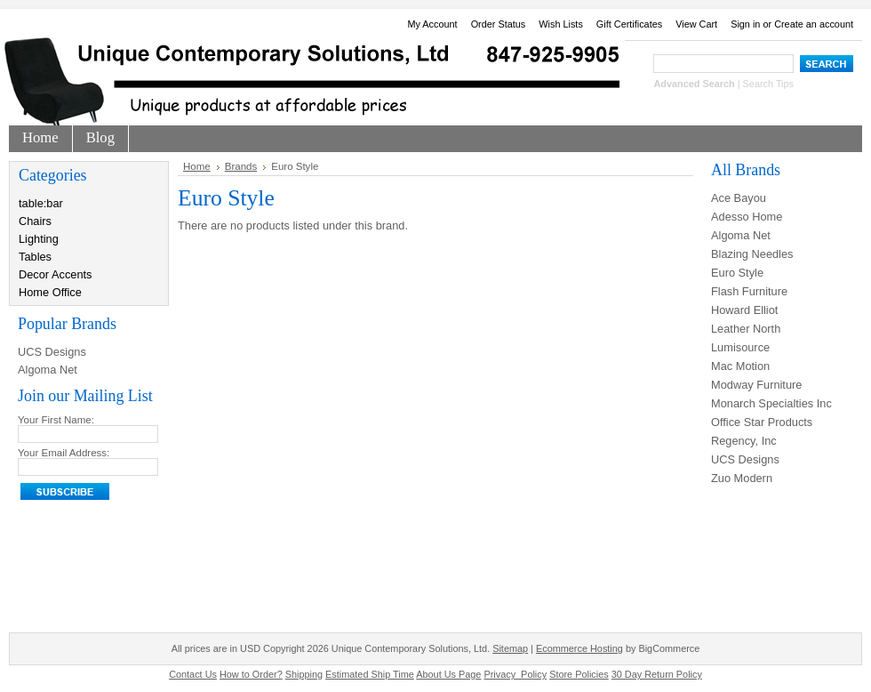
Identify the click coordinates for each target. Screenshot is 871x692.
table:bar (41, 203)
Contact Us (193, 674)
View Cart (696, 24)
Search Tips (768, 83)
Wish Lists (561, 24)
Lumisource (740, 347)
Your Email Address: (63, 452)
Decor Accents (55, 274)
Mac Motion (740, 366)
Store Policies (579, 674)
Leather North (745, 328)
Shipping (304, 674)
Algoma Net (47, 369)
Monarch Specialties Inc (771, 403)
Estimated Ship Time (369, 674)
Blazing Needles (752, 254)
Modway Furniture (756, 384)
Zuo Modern (741, 478)
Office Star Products (761, 422)
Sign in (745, 24)
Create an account (813, 24)
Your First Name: (56, 419)
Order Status (498, 24)
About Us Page (448, 674)
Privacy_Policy (515, 674)
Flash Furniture (749, 291)
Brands (241, 166)
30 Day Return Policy (656, 674)
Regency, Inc (744, 440)
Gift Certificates (629, 24)
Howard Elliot (744, 310)
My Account (432, 24)
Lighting (39, 238)
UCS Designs (52, 351)
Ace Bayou (738, 198)
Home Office (50, 292)
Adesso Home (746, 216)
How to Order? (251, 674)
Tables (35, 256)
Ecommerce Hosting (579, 648)
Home (197, 166)
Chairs (35, 221)
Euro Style (737, 272)
